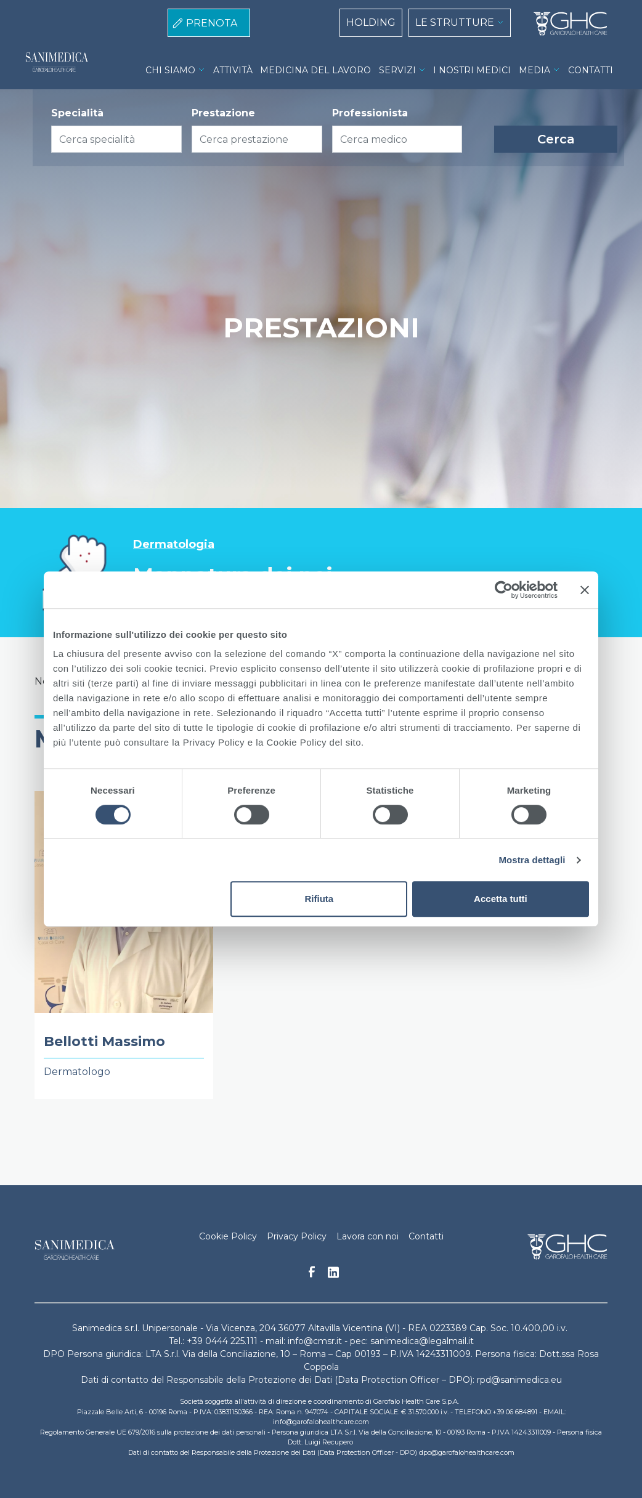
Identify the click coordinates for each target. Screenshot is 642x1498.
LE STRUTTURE (454, 22)
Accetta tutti (500, 898)
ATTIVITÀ (233, 70)
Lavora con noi (367, 1236)
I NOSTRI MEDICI (472, 70)
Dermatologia (173, 544)
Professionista (370, 113)
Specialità (77, 113)
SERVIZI (397, 70)
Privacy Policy (297, 1236)
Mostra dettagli (531, 860)
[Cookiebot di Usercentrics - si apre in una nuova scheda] (504, 590)
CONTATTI (590, 70)
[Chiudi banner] (584, 590)
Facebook (312, 1275)
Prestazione (223, 113)
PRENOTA (211, 23)
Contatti (426, 1236)
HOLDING (371, 22)
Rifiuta (319, 898)
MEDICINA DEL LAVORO (315, 70)
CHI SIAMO (170, 70)
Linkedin (333, 1275)
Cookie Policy (228, 1236)
